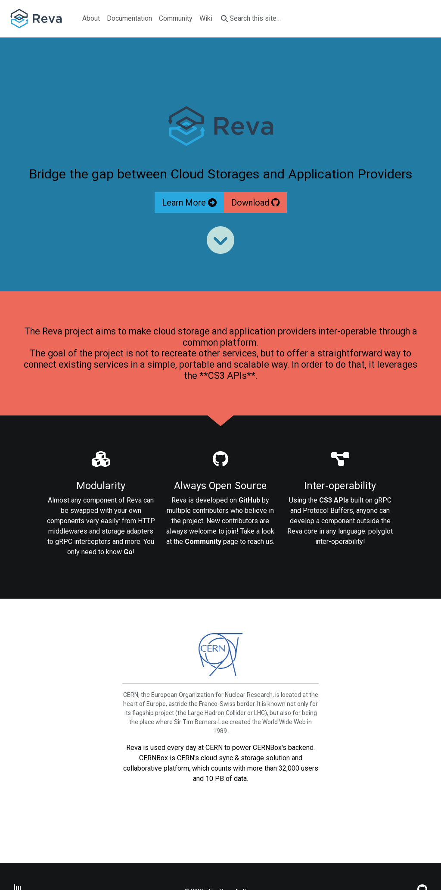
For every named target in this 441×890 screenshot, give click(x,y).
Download (255, 202)
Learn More (189, 202)
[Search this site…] (260, 18)
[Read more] (220, 240)
